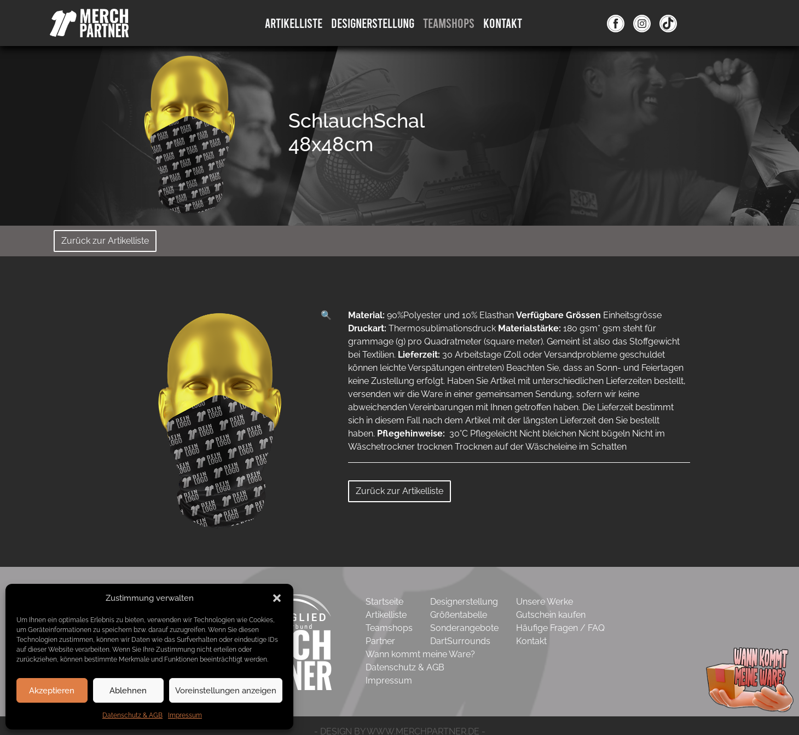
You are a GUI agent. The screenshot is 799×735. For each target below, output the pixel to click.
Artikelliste (293, 23)
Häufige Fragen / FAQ (560, 628)
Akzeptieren (51, 691)
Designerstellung (464, 601)
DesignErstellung (372, 23)
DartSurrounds (460, 641)
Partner (380, 641)
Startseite (384, 601)
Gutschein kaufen (551, 615)
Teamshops (448, 23)
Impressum (185, 715)
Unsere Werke (544, 601)
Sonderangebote (464, 628)
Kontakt (502, 23)
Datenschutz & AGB (132, 715)
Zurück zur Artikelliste (105, 241)
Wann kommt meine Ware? (420, 654)
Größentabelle (458, 615)
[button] (276, 598)
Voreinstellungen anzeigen (225, 691)
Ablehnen (128, 691)
